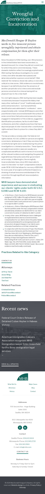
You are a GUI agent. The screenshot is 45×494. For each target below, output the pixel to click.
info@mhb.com (25, 447)
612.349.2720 (30, 441)
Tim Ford (4, 281)
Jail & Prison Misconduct (11, 293)
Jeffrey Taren (6, 272)
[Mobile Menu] (43, 2)
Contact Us (22, 452)
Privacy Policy (35, 485)
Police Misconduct (8, 295)
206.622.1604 (28, 438)
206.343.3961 (24, 444)
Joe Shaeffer (6, 278)
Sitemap (22, 487)
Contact (33, 391)
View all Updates (10, 364)
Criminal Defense (8, 290)
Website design (17, 485)
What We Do (12, 384)
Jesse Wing (6, 275)
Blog (33, 388)
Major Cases (33, 384)
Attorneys (12, 388)
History (12, 391)
